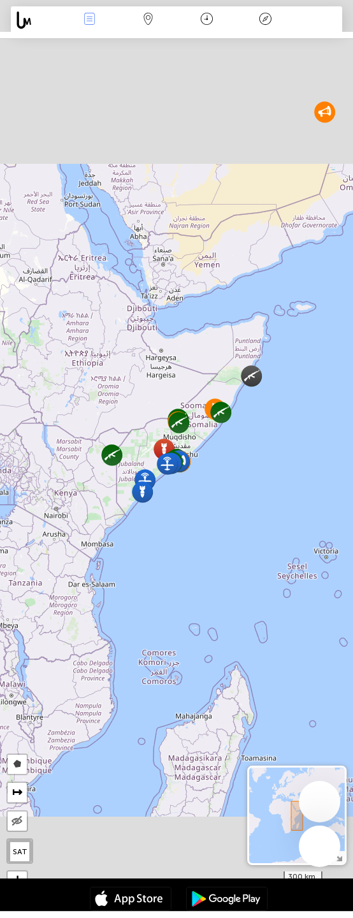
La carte (148, 20)
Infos (89, 20)
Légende (265, 20)
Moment (206, 20)
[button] (220, 412)
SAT (20, 851)
